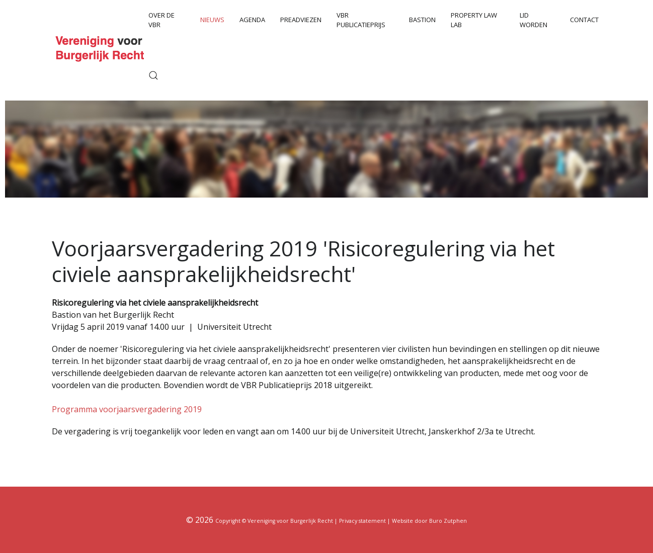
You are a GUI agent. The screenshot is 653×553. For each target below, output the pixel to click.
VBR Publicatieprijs (361, 20)
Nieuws (212, 19)
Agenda (252, 19)
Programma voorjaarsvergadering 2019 (127, 409)
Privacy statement (362, 520)
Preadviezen (300, 19)
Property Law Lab (474, 20)
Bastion (422, 19)
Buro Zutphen (448, 520)
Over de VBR (161, 20)
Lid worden (533, 20)
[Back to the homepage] (101, 48)
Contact (584, 19)
